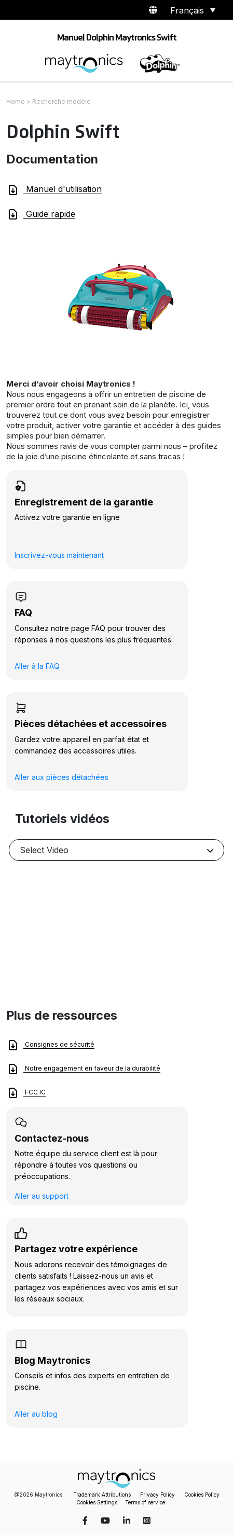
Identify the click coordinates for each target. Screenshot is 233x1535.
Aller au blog (36, 1413)
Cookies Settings (96, 1502)
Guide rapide (41, 214)
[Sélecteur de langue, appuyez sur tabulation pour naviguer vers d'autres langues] (191, 10)
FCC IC (26, 1093)
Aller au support (41, 1195)
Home (15, 101)
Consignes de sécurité (50, 1045)
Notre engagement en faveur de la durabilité (83, 1069)
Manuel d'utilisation (54, 190)
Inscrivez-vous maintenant (59, 555)
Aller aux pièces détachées (61, 777)
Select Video (44, 850)
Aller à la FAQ (37, 666)
